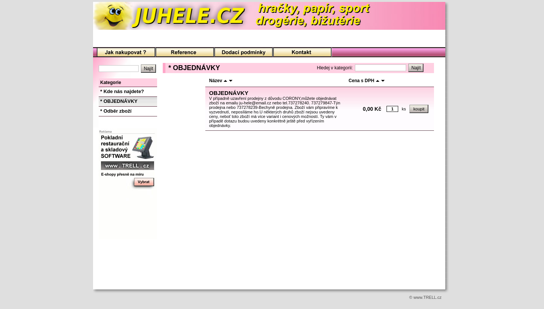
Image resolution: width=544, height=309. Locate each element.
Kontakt (302, 53)
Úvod (126, 53)
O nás (185, 53)
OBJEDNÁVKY (228, 93)
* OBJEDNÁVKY (119, 101)
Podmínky (243, 53)
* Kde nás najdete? (122, 91)
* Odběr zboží (115, 111)
